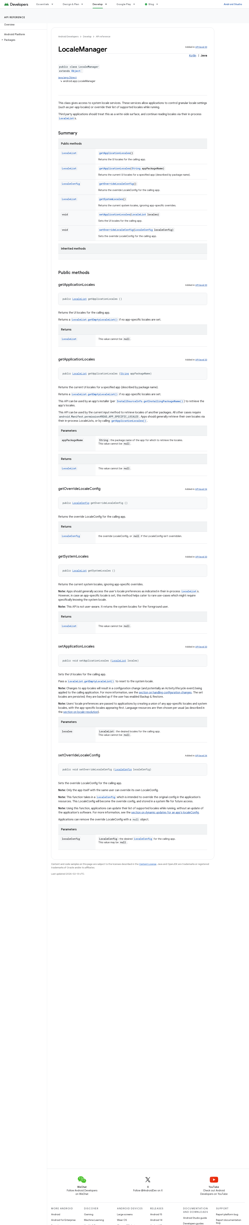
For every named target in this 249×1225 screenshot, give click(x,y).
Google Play (123, 4)
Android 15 (156, 1214)
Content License (147, 864)
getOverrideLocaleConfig (116, 183)
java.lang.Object (67, 77)
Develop (87, 36)
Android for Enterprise (63, 1220)
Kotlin (192, 55)
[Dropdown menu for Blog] (158, 4)
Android (55, 1214)
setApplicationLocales (114, 214)
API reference (14, 17)
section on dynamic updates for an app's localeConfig (165, 812)
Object (75, 71)
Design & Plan (71, 4)
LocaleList (66, 118)
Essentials (42, 4)
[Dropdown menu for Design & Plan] (83, 4)
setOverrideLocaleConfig (116, 229)
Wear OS (122, 1220)
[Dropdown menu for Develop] (107, 4)
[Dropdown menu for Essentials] (54, 4)
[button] (23, 40)
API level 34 (201, 489)
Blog (151, 4)
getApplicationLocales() (128, 420)
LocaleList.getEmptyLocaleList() (95, 319)
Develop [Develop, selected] (98, 4)
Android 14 (156, 1220)
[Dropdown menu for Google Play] (135, 4)
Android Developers (68, 36)
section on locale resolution (80, 712)
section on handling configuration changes (165, 692)
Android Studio (233, 4)
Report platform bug (227, 1214)
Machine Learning (94, 1220)
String (136, 168)
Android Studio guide (195, 1217)
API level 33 (201, 47)
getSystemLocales (111, 199)
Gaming (88, 1214)
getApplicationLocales (114, 153)
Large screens (125, 1214)
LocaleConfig (71, 183)
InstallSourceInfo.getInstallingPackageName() (150, 401)
